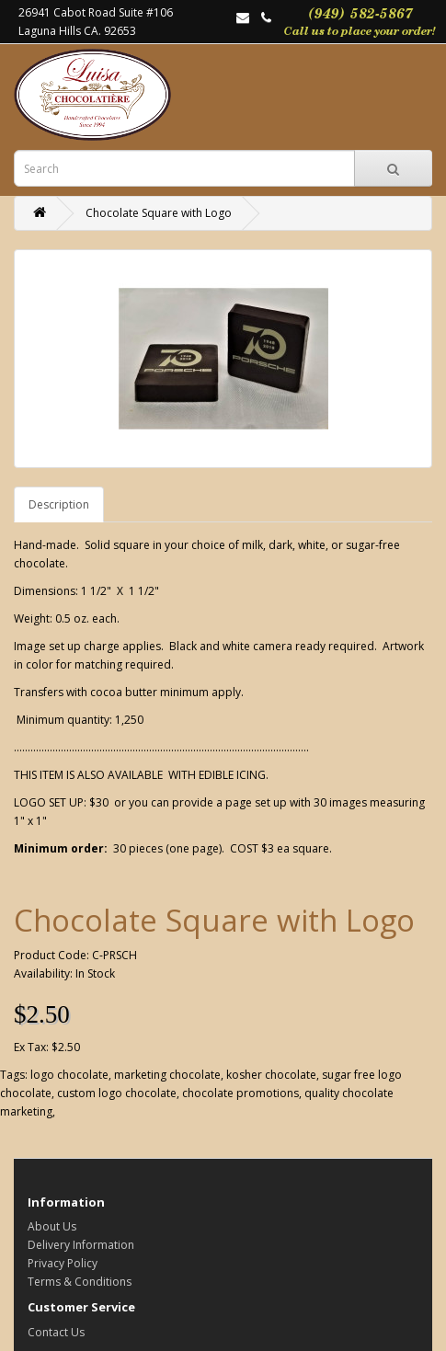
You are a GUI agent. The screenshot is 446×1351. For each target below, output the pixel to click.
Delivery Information (81, 1245)
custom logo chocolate (117, 1093)
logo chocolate (69, 1074)
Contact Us (56, 1332)
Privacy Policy (62, 1263)
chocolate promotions (240, 1093)
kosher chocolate (271, 1074)
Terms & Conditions (80, 1281)
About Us (52, 1226)
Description (59, 504)
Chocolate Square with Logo (159, 213)
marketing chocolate (167, 1074)
